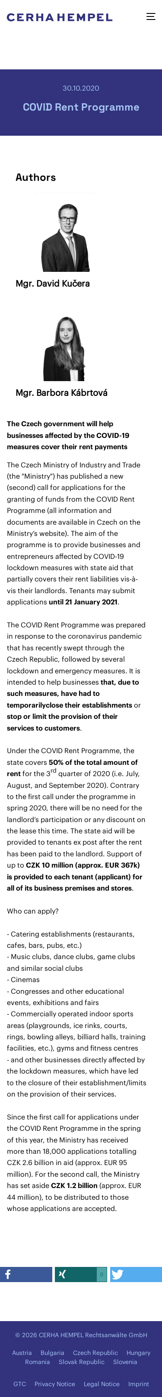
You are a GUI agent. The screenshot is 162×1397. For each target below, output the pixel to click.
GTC (19, 1384)
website (52, 533)
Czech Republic (95, 1353)
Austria (22, 1353)
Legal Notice (102, 1384)
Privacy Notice (55, 1384)
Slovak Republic (82, 1362)
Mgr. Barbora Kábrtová (62, 392)
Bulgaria (52, 1353)
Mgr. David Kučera (53, 283)
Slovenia (125, 1362)
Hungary (138, 1353)
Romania (37, 1362)
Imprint (138, 1384)
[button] (26, 1274)
